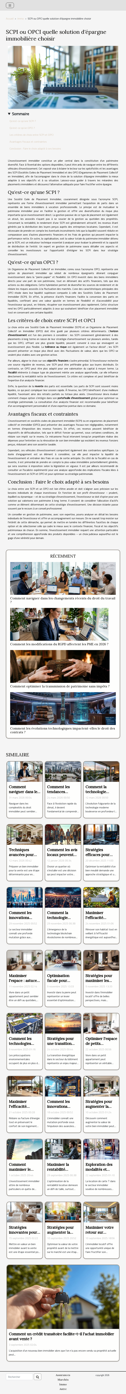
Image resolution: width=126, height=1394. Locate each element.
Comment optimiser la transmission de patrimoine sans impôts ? (60, 686)
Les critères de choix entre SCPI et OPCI (31, 135)
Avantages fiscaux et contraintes (28, 142)
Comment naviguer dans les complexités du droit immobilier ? (24, 794)
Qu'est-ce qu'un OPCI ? (22, 128)
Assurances (63, 1375)
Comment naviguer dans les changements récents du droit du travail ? (62, 600)
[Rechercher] (19, 1377)
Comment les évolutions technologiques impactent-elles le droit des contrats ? (62, 730)
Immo (20, 18)
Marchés (63, 1379)
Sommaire (20, 114)
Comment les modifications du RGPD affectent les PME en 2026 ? (59, 644)
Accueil (9, 18)
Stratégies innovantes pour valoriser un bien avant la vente (23, 1235)
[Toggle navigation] (10, 5)
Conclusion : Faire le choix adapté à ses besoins (35, 148)
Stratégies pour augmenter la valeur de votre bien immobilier (99, 1109)
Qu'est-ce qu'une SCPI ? (23, 121)
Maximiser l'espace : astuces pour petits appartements (23, 983)
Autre (63, 1389)
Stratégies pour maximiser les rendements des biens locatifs (99, 983)
